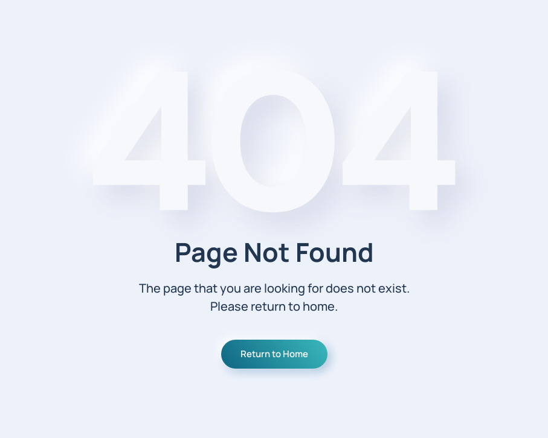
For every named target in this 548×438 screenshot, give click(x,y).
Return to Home (274, 354)
